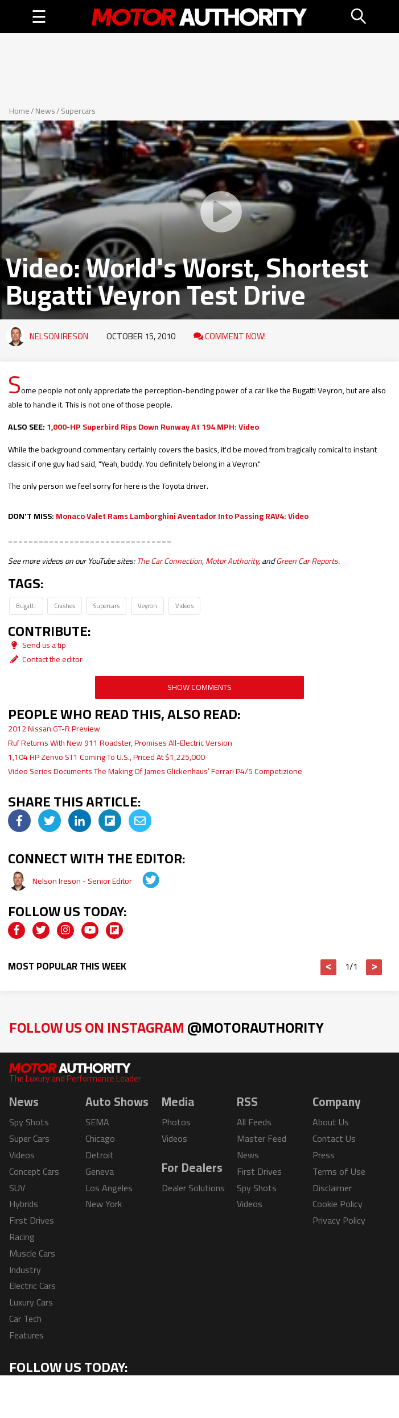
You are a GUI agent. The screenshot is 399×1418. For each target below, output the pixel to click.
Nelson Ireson (59, 336)
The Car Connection (169, 561)
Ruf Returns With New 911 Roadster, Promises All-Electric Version (120, 742)
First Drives (31, 1220)
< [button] (329, 967)
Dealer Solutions (193, 1187)
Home (19, 111)
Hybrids (23, 1203)
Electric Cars (32, 1285)
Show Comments (199, 687)
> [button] (374, 967)
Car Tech (25, 1318)
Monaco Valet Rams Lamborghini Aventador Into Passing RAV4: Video (182, 516)
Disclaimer (332, 1187)
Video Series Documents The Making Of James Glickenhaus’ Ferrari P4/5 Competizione (155, 771)
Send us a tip (37, 645)
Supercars (78, 111)
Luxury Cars (31, 1302)
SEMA (97, 1121)
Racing (22, 1236)
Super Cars (29, 1138)
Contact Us (334, 1138)
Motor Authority (231, 561)
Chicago (100, 1138)
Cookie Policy (337, 1203)
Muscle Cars (32, 1253)
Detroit (99, 1154)
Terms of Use (338, 1171)
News (45, 111)
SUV (17, 1187)
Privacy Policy (338, 1220)
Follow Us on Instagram (166, 1027)
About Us (330, 1121)
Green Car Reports (307, 561)
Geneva (99, 1171)
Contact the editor (45, 659)
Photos (176, 1121)
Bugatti (26, 606)
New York (103, 1203)
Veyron (147, 606)
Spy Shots (29, 1121)
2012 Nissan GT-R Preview (54, 728)
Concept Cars (34, 1171)
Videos (184, 606)
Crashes (64, 606)
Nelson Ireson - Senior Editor (83, 881)
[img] (19, 820)
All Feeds (254, 1121)
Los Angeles (109, 1187)
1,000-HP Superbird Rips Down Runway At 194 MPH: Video (153, 426)
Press (323, 1154)
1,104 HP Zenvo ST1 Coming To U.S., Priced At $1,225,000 (106, 757)
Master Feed (261, 1138)
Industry (25, 1269)
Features (26, 1335)
